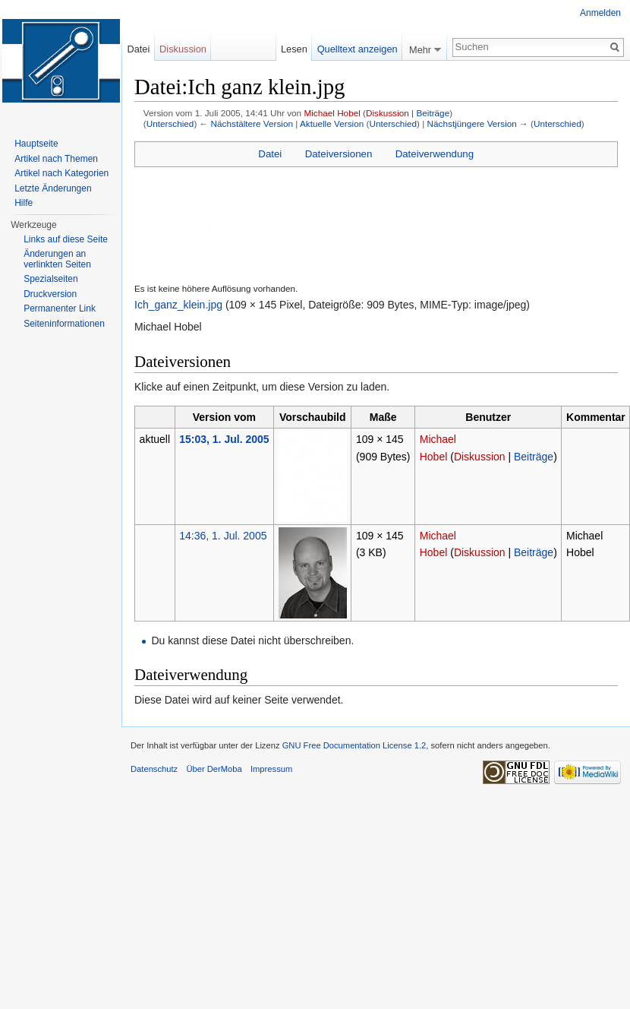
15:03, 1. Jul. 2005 (224, 439)
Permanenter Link (60, 308)
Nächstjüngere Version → (477, 123)
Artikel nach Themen (56, 158)
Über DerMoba (213, 768)
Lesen (294, 49)
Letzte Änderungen (52, 188)
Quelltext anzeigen (357, 49)
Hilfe (23, 203)
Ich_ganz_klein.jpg (178, 305)
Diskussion (387, 113)
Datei (270, 154)
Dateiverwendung (434, 154)
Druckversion (50, 294)
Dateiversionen (339, 154)
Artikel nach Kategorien (61, 173)
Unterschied (170, 123)
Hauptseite (36, 143)
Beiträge (432, 113)
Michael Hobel (332, 113)
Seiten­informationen (64, 323)
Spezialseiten (50, 279)
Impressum (271, 768)
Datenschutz (154, 768)
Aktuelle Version (332, 123)
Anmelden (600, 13)
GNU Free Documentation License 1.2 (354, 745)
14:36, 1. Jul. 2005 (222, 536)
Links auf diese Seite (66, 239)
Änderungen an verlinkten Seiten (57, 259)
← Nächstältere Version (246, 123)
